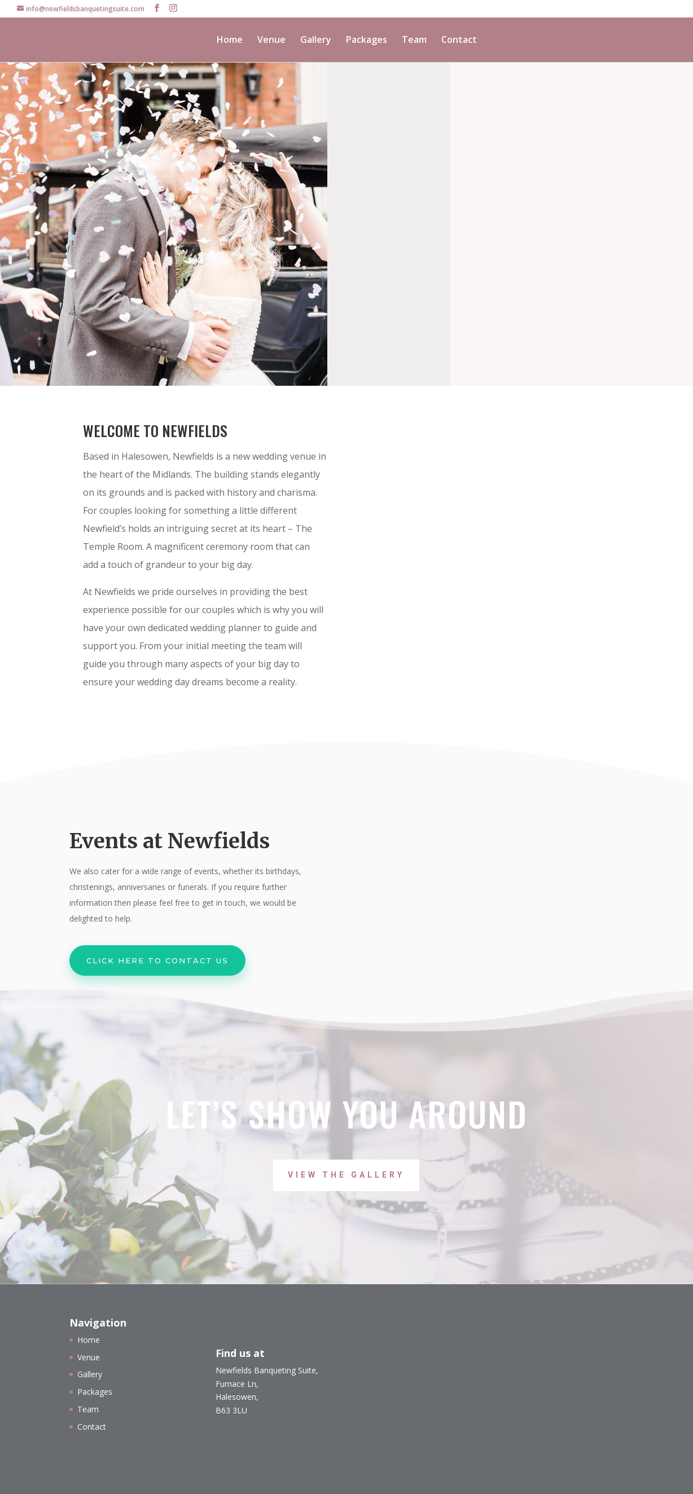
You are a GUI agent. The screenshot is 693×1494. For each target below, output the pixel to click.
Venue (271, 41)
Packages (366, 41)
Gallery (315, 41)
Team (414, 41)
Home (230, 41)
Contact (459, 41)
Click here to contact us (157, 960)
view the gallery (346, 1174)
